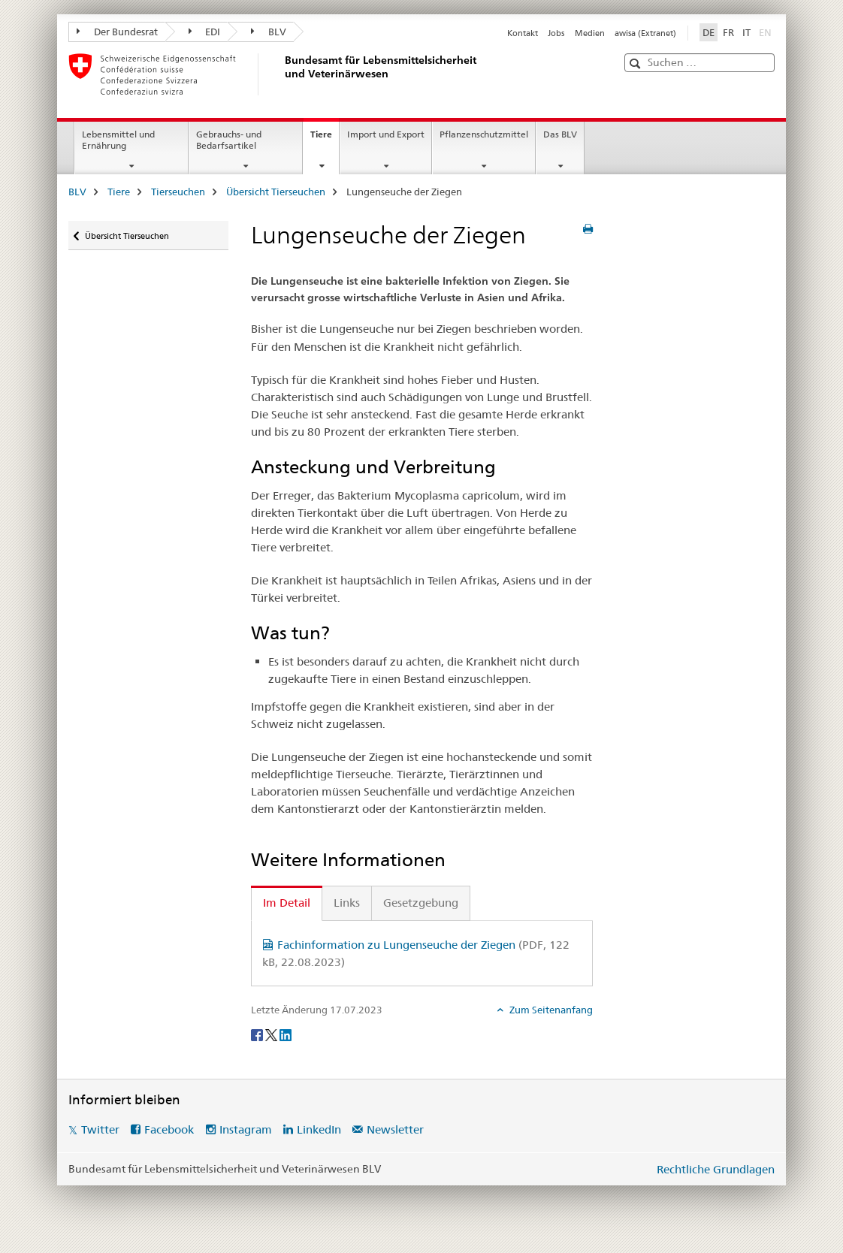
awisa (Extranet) (645, 33)
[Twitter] (272, 1034)
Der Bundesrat (117, 32)
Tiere (324, 139)
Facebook (169, 1129)
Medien (590, 33)
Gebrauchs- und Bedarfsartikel (228, 139)
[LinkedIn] (285, 1034)
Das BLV (560, 134)
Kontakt (522, 33)
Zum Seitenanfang (550, 1010)
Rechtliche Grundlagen (716, 1169)
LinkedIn (319, 1129)
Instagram (245, 1129)
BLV (268, 32)
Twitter (100, 1129)
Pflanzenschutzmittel (484, 134)
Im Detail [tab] (286, 902)
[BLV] (282, 74)
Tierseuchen (178, 192)
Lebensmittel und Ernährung (118, 139)
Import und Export (386, 134)
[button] (637, 63)
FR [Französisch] (728, 32)
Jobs (556, 33)
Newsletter (395, 1129)
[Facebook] (258, 1034)
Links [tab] (347, 902)
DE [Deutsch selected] (708, 32)
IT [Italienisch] (746, 32)
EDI (205, 32)
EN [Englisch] (767, 31)
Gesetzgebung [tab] (420, 902)
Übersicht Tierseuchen (275, 192)
